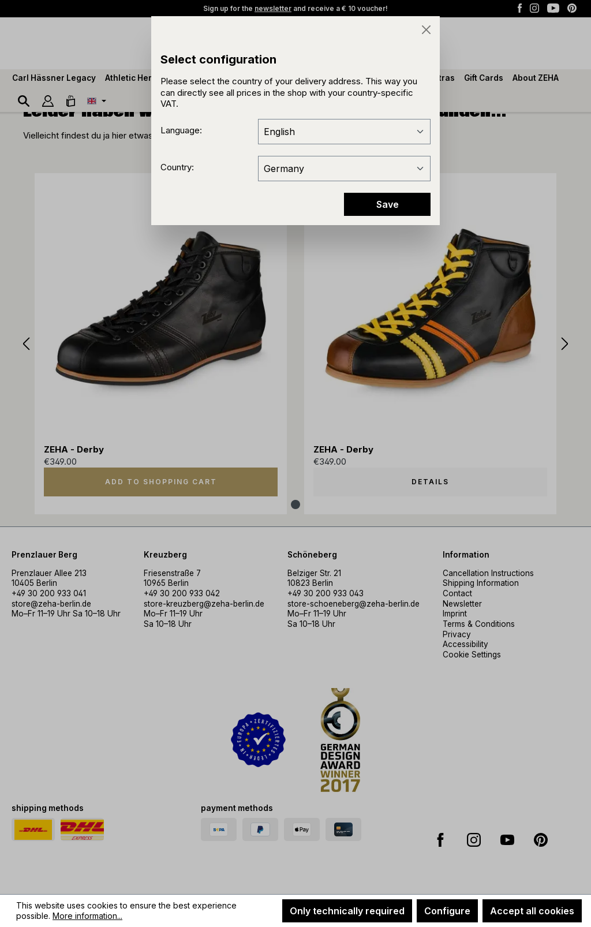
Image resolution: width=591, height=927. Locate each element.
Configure (447, 911)
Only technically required (347, 911)
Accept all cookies (532, 911)
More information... (87, 916)
